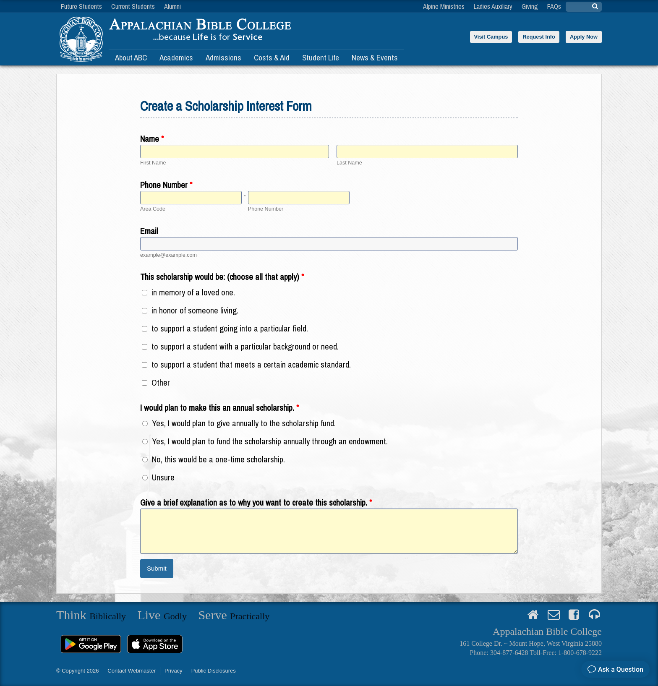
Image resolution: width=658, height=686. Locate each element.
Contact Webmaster (131, 671)
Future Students (81, 6)
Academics (176, 57)
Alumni (172, 6)
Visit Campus (491, 37)
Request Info (538, 37)
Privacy (173, 671)
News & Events (375, 57)
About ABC (131, 57)
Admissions (223, 57)
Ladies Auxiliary (493, 6)
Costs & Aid (272, 57)
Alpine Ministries (444, 6)
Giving (530, 6)
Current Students (133, 6)
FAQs (554, 6)
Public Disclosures (213, 671)
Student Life (320, 57)
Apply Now (584, 37)
